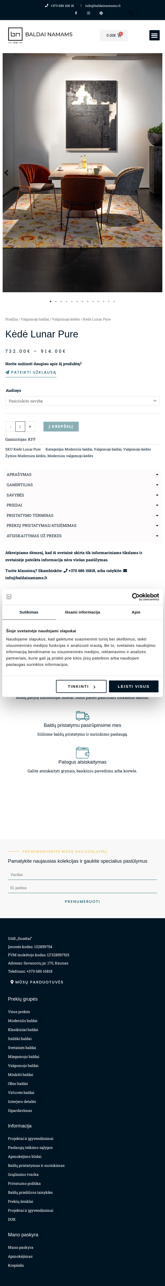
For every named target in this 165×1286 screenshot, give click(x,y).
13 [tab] (114, 301)
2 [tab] (56, 301)
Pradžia (11, 319)
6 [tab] (77, 301)
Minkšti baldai (20, 1074)
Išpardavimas (20, 1110)
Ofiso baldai (18, 1083)
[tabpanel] (82, 172)
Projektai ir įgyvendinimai (30, 1138)
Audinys (13, 390)
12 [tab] (109, 301)
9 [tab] (93, 301)
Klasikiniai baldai (23, 1029)
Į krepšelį (61, 426)
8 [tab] (88, 301)
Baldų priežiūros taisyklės (30, 1192)
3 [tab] (61, 301)
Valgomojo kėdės (66, 319)
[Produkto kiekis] (20, 426)
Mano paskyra (20, 1247)
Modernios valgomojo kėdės (70, 455)
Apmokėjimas (20, 1256)
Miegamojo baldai (23, 1056)
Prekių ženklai (20, 1201)
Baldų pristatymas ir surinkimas (36, 1165)
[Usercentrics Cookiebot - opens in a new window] (136, 597)
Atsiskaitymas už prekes (34, 535)
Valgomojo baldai (35, 319)
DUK (12, 1219)
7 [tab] (82, 301)
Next (158, 172)
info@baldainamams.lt (26, 577)
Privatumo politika (24, 1183)
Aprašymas (19, 474)
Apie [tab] (136, 612)
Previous (6, 172)
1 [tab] (50, 301)
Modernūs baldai (78, 449)
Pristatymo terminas (30, 515)
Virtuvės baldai (21, 1092)
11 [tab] (103, 301)
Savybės (15, 495)
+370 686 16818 (82, 570)
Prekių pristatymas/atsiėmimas (42, 525)
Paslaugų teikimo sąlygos (30, 1147)
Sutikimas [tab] (28, 612)
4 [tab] (66, 301)
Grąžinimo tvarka (23, 1174)
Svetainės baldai (22, 1047)
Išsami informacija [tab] (82, 612)
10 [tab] (98, 301)
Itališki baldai (20, 1038)
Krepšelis (16, 1265)
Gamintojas (20, 484)
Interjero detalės (22, 1101)
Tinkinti (81, 686)
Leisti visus (134, 686)
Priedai (14, 505)
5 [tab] (72, 301)
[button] (154, 35)
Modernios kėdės (31, 455)
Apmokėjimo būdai (24, 1156)
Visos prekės (19, 1011)
